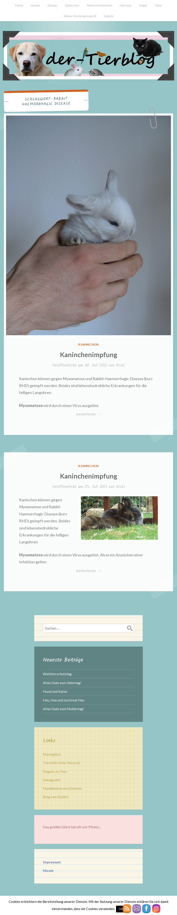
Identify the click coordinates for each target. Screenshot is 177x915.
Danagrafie (51, 780)
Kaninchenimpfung (88, 354)
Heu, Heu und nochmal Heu (63, 700)
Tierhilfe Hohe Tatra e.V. (61, 763)
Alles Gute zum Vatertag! (62, 683)
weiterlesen (93, 414)
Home (19, 5)
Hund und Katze (55, 691)
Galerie (108, 16)
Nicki (120, 365)
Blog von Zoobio (56, 797)
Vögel (143, 5)
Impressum (52, 862)
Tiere (158, 5)
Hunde (35, 5)
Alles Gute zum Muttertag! (63, 709)
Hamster (125, 5)
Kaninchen (72, 5)
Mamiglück (52, 754)
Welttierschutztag (57, 674)
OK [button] (121, 909)
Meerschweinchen (99, 5)
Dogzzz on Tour (55, 771)
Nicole (48, 870)
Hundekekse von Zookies (62, 788)
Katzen (52, 5)
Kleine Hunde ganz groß (80, 16)
